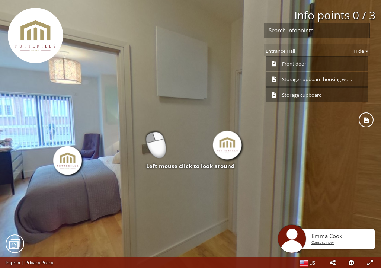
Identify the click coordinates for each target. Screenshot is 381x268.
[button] (332, 262)
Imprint (13, 262)
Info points (334, 15)
